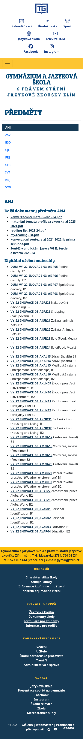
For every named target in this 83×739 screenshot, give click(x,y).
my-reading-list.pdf (24, 235)
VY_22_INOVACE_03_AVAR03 (30, 527)
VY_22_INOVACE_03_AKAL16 (30, 374)
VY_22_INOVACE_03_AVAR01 (30, 509)
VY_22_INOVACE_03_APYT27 (30, 491)
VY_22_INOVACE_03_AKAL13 (30, 356)
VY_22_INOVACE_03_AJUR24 (30, 347)
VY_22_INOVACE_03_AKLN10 (30, 392)
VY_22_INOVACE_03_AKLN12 (30, 410)
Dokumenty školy (41, 617)
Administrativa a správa (41, 665)
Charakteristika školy (41, 577)
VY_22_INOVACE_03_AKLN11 (30, 401)
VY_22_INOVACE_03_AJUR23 (30, 338)
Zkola (41, 708)
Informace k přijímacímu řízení (42, 586)
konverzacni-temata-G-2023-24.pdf (36, 217)
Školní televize (41, 704)
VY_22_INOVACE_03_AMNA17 (31, 437)
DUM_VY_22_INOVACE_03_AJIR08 (34, 294)
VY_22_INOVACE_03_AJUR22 (30, 329)
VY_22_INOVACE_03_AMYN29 (31, 473)
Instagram (51, 49)
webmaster (44, 725)
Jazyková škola (29, 36)
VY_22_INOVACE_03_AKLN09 (30, 383)
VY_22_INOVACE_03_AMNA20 (31, 464)
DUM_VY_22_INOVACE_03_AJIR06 (34, 276)
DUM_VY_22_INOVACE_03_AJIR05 (34, 267)
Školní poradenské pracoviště (41, 656)
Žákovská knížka (41, 612)
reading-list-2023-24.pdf (28, 230)
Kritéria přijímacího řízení (41, 591)
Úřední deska (48, 23)
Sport (68, 23)
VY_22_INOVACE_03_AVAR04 (30, 531)
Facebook (31, 49)
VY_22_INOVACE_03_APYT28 (30, 500)
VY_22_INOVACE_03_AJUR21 (30, 320)
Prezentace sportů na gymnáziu (41, 690)
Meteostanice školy (41, 713)
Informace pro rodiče (41, 625)
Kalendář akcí (21, 23)
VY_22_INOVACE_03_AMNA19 (31, 455)
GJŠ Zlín (27, 725)
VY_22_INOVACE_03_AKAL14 (30, 361)
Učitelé (41, 651)
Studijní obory (41, 582)
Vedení (41, 647)
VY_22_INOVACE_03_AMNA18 (31, 446)
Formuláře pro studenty (41, 621)
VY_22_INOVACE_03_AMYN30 (31, 482)
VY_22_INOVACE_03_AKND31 (31, 419)
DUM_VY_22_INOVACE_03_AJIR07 (34, 285)
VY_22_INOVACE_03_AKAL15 (30, 365)
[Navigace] (7, 63)
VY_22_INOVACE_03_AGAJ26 (30, 312)
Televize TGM (55, 36)
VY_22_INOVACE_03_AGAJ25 (30, 303)
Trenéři (41, 660)
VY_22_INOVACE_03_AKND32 (31, 428)
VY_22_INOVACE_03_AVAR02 (30, 518)
